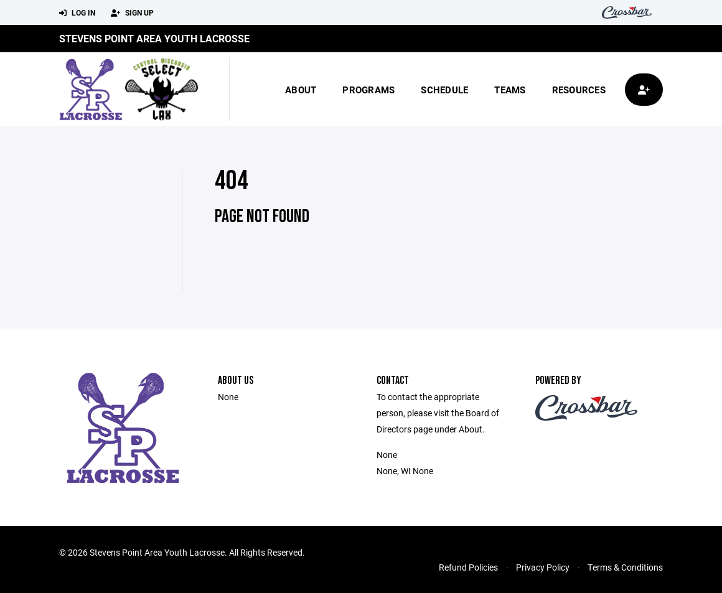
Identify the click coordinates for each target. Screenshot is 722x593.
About (300, 89)
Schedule (444, 89)
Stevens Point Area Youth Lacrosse (154, 38)
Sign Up (132, 13)
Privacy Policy (543, 567)
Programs (368, 89)
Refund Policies (468, 567)
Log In (77, 13)
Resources (579, 89)
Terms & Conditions (625, 567)
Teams (509, 89)
